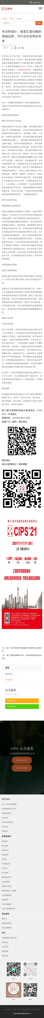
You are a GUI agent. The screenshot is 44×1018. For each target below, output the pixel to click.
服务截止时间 (7, 877)
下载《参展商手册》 (9, 909)
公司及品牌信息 (7, 822)
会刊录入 (5, 868)
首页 (5, 19)
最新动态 (5, 956)
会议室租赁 (6, 882)
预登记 (4, 919)
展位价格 (5, 846)
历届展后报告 (7, 813)
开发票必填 (6, 864)
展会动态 (9, 674)
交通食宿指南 (7, 923)
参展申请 (11, 701)
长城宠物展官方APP (9, 809)
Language (37, 2)
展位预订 (5, 841)
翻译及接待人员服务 (9, 891)
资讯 (11, 19)
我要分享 (5, 48)
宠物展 (24, 70)
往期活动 (5, 818)
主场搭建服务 (7, 895)
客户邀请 (5, 873)
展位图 (4, 859)
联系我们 (5, 831)
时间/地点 (5, 850)
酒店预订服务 (7, 886)
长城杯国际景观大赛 (9, 938)
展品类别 (5, 855)
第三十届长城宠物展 (9, 804)
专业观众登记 (21, 771)
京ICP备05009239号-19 (22, 1013)
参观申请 (11, 706)
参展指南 (5, 951)
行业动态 (9, 680)
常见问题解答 (7, 904)
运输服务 (5, 900)
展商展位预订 (21, 763)
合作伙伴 (5, 827)
